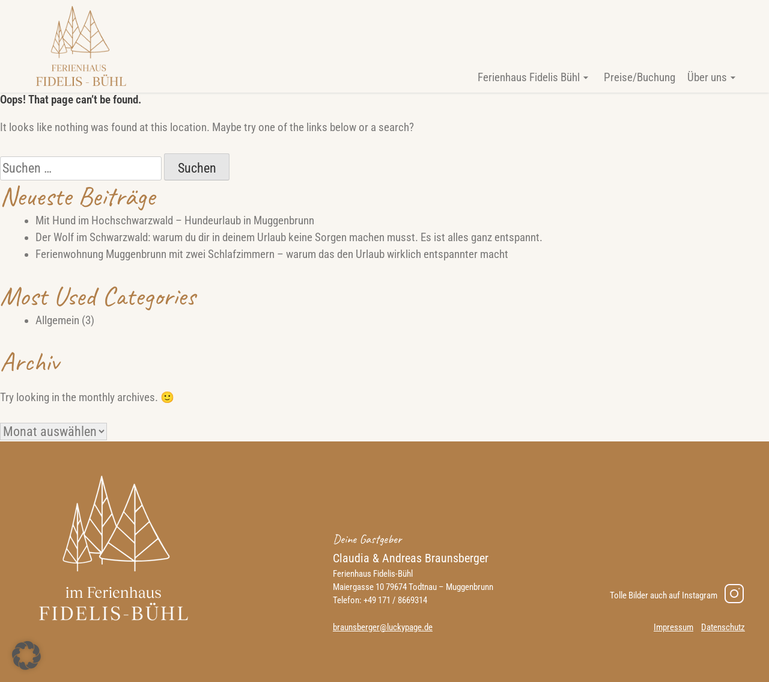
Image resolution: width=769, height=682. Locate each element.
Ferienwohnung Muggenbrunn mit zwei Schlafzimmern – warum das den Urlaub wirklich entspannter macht (271, 254)
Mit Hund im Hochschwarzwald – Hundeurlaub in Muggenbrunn (174, 220)
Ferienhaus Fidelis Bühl (529, 77)
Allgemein (57, 320)
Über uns (707, 77)
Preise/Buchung (639, 77)
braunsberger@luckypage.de (383, 627)
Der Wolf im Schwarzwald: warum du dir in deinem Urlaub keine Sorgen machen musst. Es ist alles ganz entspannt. (289, 237)
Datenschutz (723, 627)
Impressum (673, 627)
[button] (26, 655)
